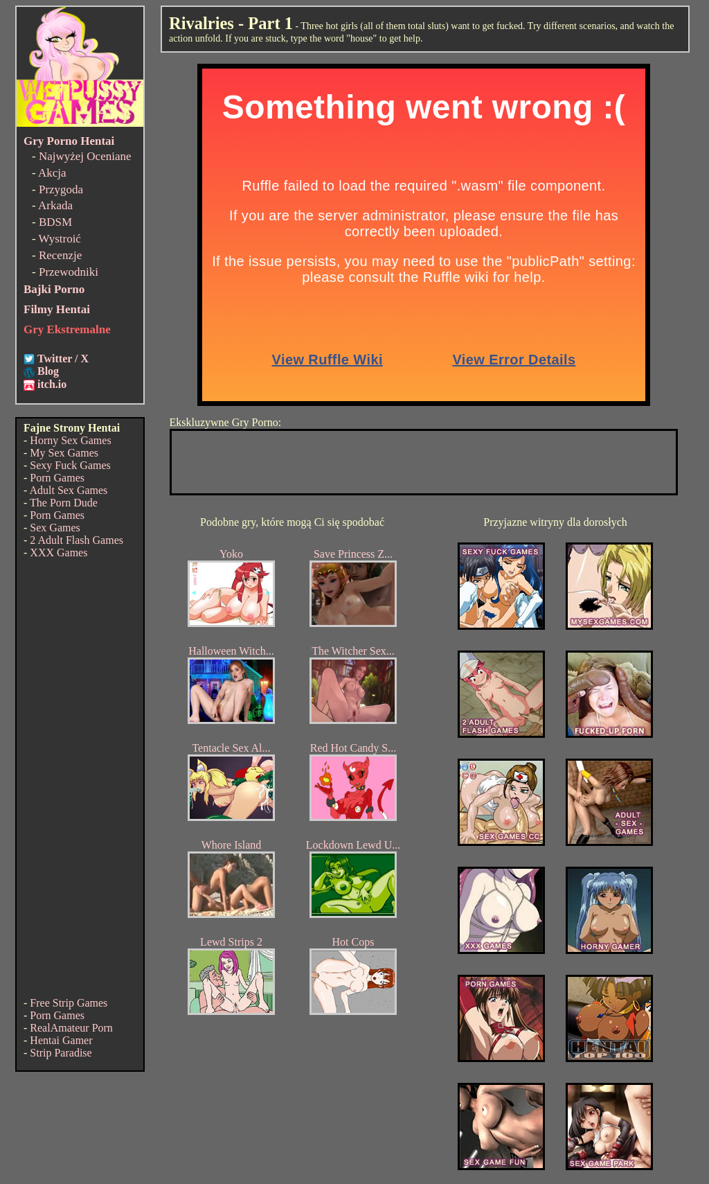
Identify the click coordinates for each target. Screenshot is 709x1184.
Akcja (52, 172)
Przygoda (61, 189)
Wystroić (60, 238)
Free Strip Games (68, 1003)
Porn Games (57, 478)
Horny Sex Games (70, 440)
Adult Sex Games (68, 490)
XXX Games (58, 552)
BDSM (55, 222)
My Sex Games (64, 453)
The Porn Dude (64, 503)
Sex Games (55, 527)
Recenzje (60, 255)
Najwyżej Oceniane (85, 156)
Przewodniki (68, 272)
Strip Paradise (60, 1053)
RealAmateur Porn (71, 1028)
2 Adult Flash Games (76, 540)
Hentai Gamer (61, 1040)
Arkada (55, 205)
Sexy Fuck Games (70, 465)
